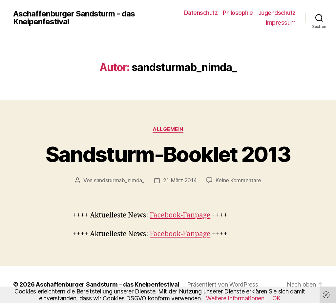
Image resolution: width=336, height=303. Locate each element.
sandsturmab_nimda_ (119, 180)
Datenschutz (201, 12)
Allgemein (168, 129)
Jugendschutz (277, 12)
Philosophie (238, 12)
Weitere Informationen (235, 298)
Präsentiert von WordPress (222, 284)
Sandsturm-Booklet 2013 (168, 154)
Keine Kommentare (238, 180)
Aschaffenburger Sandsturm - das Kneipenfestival (74, 18)
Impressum (281, 22)
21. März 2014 (180, 180)
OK (276, 298)
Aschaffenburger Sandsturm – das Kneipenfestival (107, 284)
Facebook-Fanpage (180, 215)
